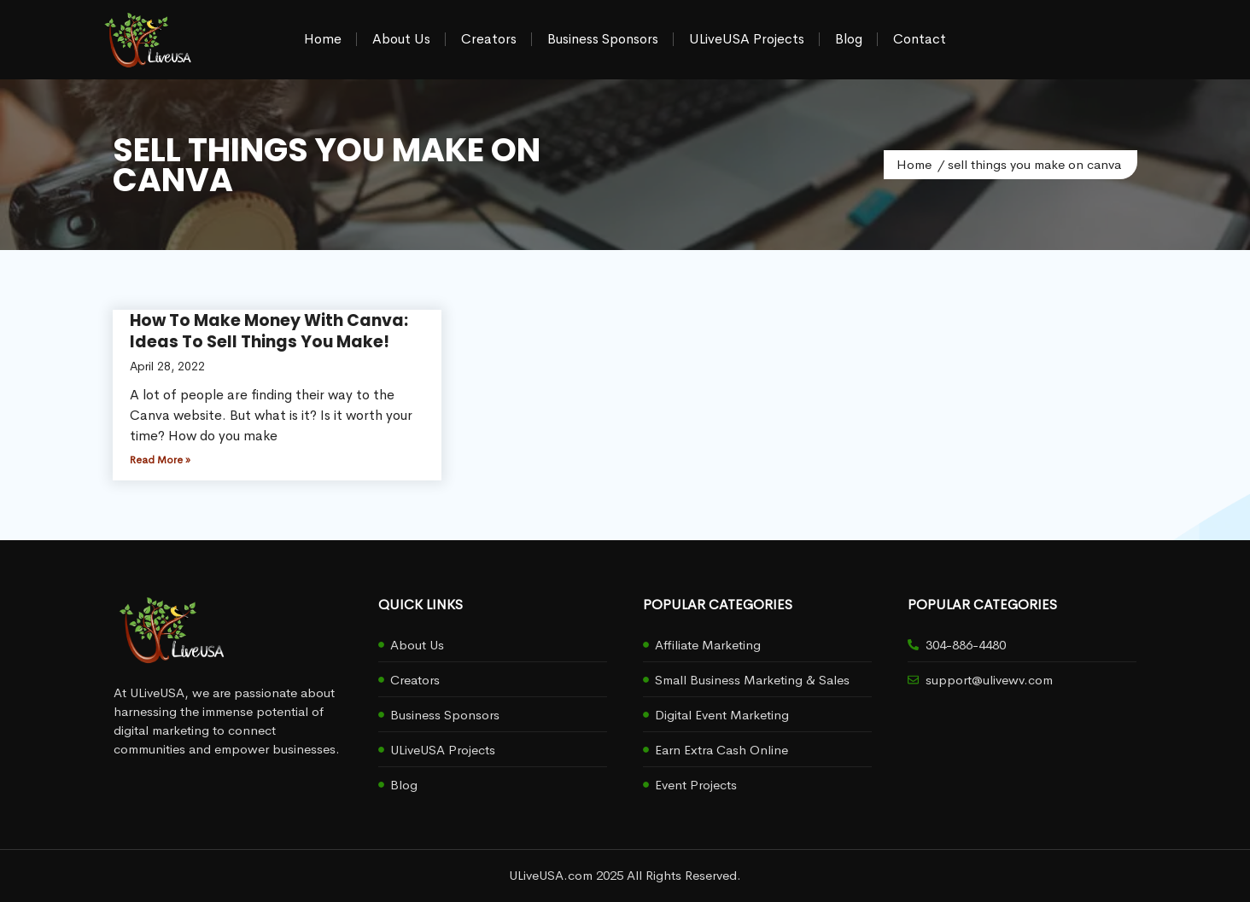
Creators (489, 39)
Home (323, 39)
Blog (848, 39)
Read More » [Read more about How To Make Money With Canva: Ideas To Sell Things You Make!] (160, 460)
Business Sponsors (602, 39)
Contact (919, 39)
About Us (401, 39)
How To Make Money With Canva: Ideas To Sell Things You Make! (269, 331)
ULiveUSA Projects (746, 39)
